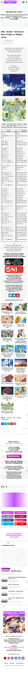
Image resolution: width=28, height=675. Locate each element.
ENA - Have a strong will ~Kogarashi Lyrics (7, 412)
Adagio (7, 245)
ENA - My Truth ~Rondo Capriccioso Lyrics (7, 326)
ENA (14, 417)
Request (12, 663)
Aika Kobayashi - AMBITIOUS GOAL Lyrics (7, 340)
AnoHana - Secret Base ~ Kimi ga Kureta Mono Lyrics (7, 355)
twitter (8, 524)
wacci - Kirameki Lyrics (7, 383)
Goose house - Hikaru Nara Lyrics (21, 396)
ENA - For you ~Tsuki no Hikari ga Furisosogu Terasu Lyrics (7, 398)
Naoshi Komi (5, 419)
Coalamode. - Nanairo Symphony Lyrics (21, 384)
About (6, 663)
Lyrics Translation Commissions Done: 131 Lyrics (14, 535)
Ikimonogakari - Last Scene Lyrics (7, 312)
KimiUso (19, 417)
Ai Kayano (9, 417)
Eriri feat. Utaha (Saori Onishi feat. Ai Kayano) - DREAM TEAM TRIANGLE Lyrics (21, 340)
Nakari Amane (13, 442)
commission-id (20, 512)
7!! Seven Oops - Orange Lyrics (20, 325)
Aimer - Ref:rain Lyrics (13, 584)
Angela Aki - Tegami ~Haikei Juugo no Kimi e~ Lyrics (17, 578)
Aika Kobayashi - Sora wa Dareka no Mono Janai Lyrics (7, 369)
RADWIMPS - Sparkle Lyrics (11, 571)
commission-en (7, 512)
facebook (8, 520)
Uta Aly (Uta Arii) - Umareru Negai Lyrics (21, 312)
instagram (21, 520)
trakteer (21, 516)
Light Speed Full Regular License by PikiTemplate (14, 648)
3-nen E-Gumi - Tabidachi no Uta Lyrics (16, 598)
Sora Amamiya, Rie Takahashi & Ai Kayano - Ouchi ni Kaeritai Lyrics (21, 370)
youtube (21, 524)
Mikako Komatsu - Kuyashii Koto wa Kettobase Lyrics (21, 355)
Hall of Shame (19, 663)
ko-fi (8, 516)
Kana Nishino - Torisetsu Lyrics (15, 591)
